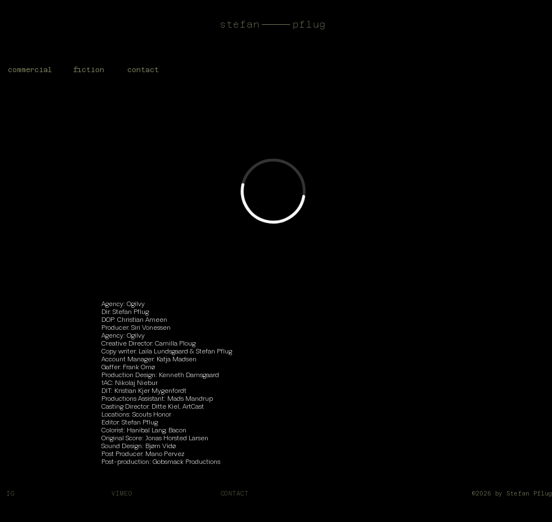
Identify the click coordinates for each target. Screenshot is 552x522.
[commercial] (29, 70)
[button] (143, 70)
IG (12, 493)
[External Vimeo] (273, 191)
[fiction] (88, 70)
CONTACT (234, 493)
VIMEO (122, 493)
